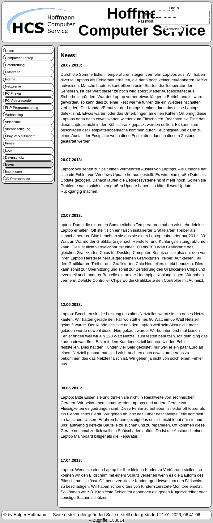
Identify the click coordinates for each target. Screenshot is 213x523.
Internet (10, 79)
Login (9, 150)
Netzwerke (13, 86)
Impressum (13, 172)
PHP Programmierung (21, 107)
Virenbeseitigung (17, 129)
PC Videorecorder (18, 100)
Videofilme (13, 122)
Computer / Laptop (19, 58)
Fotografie (12, 72)
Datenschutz (14, 157)
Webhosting (14, 115)
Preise (10, 143)
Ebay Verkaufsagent (20, 136)
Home (9, 51)
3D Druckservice (17, 179)
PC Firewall (13, 93)
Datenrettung (15, 65)
